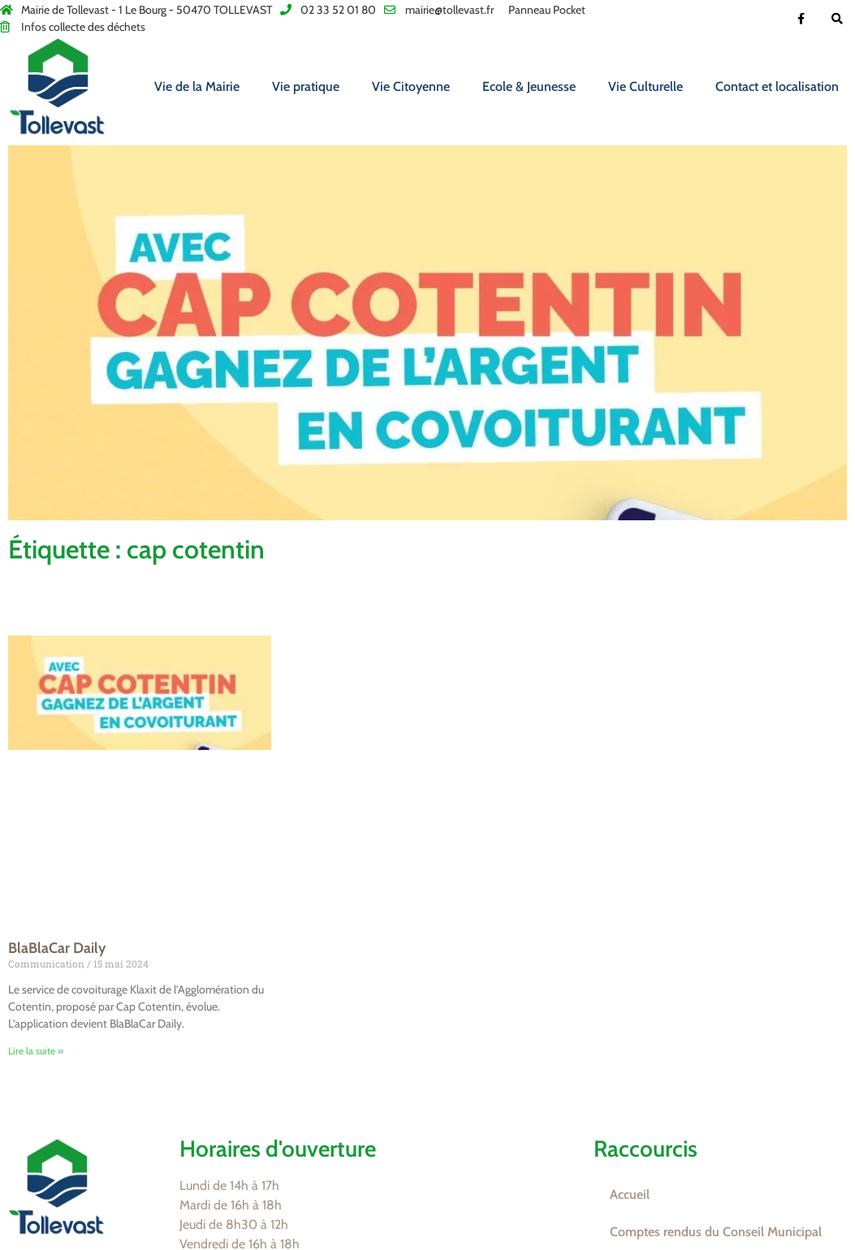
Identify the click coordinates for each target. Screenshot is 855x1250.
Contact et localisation (777, 86)
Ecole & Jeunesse (529, 86)
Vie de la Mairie (197, 86)
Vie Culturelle (645, 86)
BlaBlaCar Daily (57, 948)
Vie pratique (305, 86)
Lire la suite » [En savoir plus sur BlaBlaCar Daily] (35, 1051)
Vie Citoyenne (411, 86)
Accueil (630, 1194)
